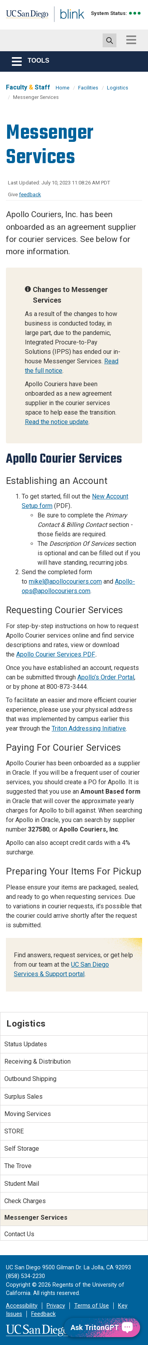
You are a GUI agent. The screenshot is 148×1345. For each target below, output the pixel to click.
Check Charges (25, 1201)
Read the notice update (56, 422)
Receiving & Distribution (37, 1061)
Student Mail (21, 1183)
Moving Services (27, 1114)
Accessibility (21, 1305)
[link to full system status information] (135, 13)
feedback (30, 194)
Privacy (56, 1305)
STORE (14, 1131)
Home (62, 88)
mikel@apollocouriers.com (65, 581)
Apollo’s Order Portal (105, 677)
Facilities (88, 88)
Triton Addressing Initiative (89, 728)
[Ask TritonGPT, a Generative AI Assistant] (102, 1327)
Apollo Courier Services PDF (55, 654)
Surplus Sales (23, 1096)
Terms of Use (91, 1305)
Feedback (43, 1314)
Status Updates (25, 1044)
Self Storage (21, 1148)
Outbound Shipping (30, 1079)
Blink (63, 25)
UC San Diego (23, 17)
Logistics (117, 88)
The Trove (18, 1166)
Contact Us (19, 1234)
